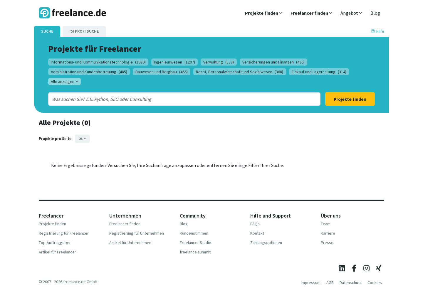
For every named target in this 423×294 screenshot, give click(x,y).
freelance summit (195, 252)
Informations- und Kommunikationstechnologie (98, 62)
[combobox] (172, 99)
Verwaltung (218, 62)
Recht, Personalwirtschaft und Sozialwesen (239, 71)
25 (81, 138)
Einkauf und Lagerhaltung (319, 71)
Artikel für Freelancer (57, 252)
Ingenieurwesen (174, 62)
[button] (263, 13)
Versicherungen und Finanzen (273, 62)
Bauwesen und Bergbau (161, 71)
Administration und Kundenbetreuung (89, 71)
